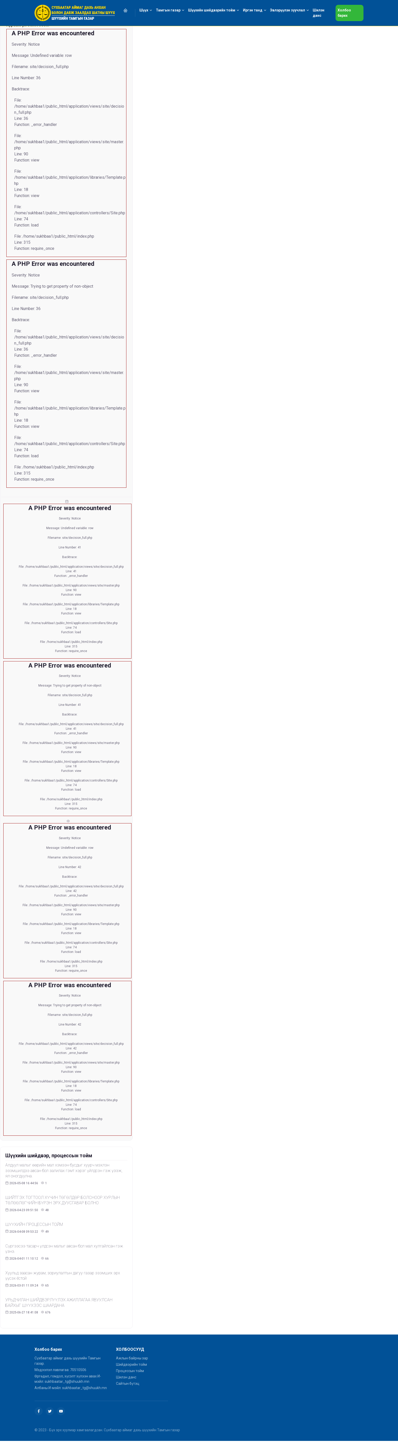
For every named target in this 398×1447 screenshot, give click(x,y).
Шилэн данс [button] (318, 13)
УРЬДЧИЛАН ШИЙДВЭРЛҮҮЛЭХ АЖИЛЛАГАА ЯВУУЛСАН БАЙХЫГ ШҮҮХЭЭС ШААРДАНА (58, 1302)
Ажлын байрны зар (132, 1358)
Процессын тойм (130, 1371)
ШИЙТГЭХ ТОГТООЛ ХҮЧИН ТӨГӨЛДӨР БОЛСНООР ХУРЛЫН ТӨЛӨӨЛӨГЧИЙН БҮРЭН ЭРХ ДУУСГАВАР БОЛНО (62, 1200)
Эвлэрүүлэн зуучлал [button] (287, 10)
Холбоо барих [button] (344, 13)
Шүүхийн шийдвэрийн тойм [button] (211, 10)
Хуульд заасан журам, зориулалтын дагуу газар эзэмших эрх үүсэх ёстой (62, 1276)
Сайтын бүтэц (127, 1383)
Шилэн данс (126, 1377)
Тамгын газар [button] (168, 10)
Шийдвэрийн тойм (131, 1364)
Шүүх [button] (143, 10)
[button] (128, 10)
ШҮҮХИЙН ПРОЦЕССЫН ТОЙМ (34, 1224)
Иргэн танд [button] (252, 10)
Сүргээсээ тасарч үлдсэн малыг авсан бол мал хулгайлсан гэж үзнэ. (64, 1249)
